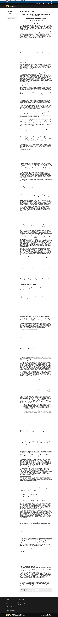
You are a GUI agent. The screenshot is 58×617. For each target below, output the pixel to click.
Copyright (7, 603)
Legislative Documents (13, 18)
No (33, 590)
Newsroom (40, 3)
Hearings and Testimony (13, 16)
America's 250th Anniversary (15, 1)
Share (49, 11)
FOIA (18, 602)
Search (51, 6)
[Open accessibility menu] (43, 3)
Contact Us (7, 602)
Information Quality (9, 606)
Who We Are (13, 15)
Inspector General (20, 605)
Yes (30, 590)
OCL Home (9, 13)
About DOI (7, 599)
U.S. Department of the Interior (15, 6)
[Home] (7, 6)
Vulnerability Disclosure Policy (10, 610)
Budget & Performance (21, 599)
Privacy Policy (8, 607)
